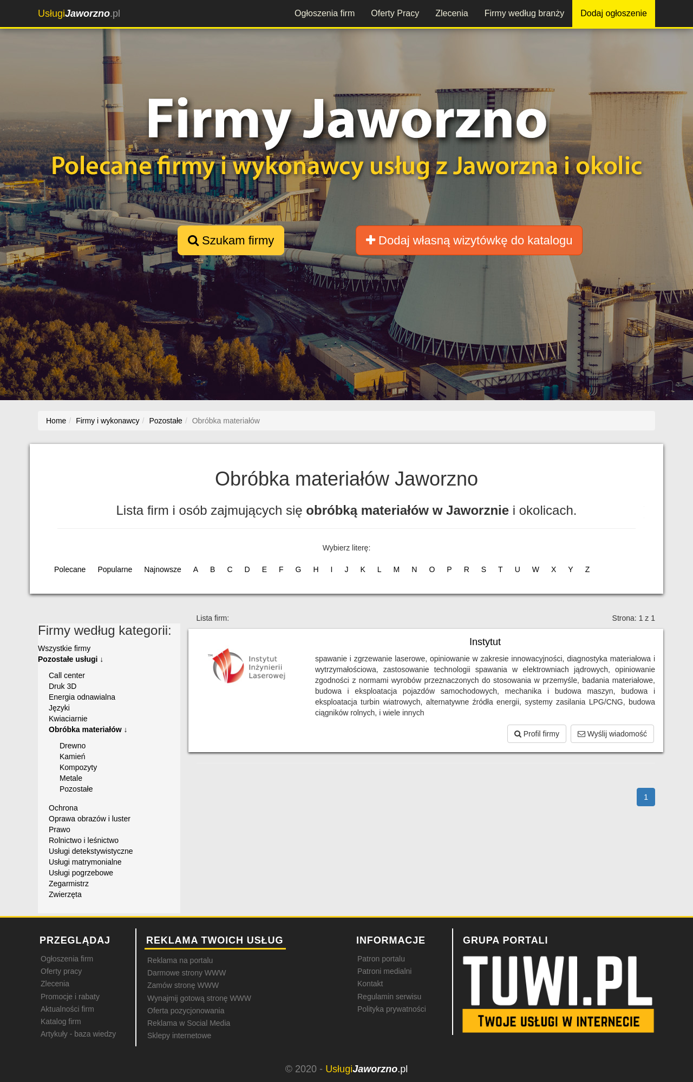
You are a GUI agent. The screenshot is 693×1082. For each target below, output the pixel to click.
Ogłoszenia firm (325, 13)
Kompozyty (78, 767)
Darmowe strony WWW (186, 972)
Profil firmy (536, 733)
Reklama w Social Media (188, 1023)
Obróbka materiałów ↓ (88, 729)
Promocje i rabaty (70, 996)
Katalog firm (61, 1021)
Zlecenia (451, 13)
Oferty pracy (61, 971)
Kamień (72, 756)
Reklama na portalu (180, 960)
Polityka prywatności (391, 1009)
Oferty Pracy (395, 13)
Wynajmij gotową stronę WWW (199, 998)
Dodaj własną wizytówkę (469, 240)
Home (56, 420)
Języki (59, 707)
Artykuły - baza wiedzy (78, 1034)
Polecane (70, 569)
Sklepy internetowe (179, 1035)
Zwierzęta (65, 894)
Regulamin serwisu (389, 996)
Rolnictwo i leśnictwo (84, 840)
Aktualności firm (67, 1009)
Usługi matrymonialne (85, 862)
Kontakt (370, 983)
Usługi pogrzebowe (81, 872)
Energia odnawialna (82, 697)
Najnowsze (162, 569)
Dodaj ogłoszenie (613, 13)
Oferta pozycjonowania (185, 1010)
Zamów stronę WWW (183, 985)
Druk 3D (62, 686)
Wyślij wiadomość (612, 733)
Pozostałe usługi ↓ (70, 659)
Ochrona (63, 808)
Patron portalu (381, 958)
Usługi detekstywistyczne (91, 851)
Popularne (114, 569)
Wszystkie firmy (64, 648)
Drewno (73, 745)
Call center (67, 675)
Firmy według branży (525, 13)
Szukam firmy (231, 240)
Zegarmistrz (69, 883)
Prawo (59, 829)
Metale (71, 778)
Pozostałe (76, 789)
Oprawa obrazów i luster (89, 818)
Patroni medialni (384, 971)
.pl (79, 13)
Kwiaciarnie (68, 718)
